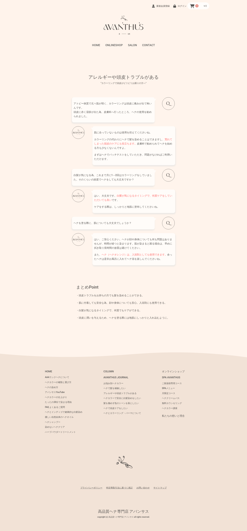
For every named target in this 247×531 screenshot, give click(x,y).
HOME (96, 45)
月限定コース (168, 393)
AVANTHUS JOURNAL (115, 377)
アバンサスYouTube (55, 392)
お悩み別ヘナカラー (113, 383)
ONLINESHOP (114, 45)
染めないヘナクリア (55, 427)
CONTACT (148, 45)
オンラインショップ (173, 371)
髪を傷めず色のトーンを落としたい (121, 403)
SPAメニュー (168, 388)
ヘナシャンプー (52, 422)
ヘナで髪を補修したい (114, 388)
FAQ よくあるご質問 (55, 407)
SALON (132, 45)
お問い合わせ (143, 487)
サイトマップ (160, 487)
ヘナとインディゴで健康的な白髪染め (63, 412)
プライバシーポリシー (91, 487)
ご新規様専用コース (172, 383)
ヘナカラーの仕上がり (56, 397)
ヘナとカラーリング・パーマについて (122, 413)
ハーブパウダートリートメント (60, 432)
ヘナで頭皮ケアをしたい (115, 408)
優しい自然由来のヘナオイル (59, 417)
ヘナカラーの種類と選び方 (58, 382)
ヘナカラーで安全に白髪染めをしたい (122, 398)
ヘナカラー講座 (169, 408)
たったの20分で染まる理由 (58, 402)
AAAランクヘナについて (57, 377)
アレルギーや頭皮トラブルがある (120, 393)
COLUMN (108, 371)
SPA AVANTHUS (171, 377)
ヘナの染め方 (51, 387)
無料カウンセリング (172, 403)
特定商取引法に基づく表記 (119, 487)
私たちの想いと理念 (173, 415)
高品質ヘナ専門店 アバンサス (123, 511)
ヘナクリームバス (171, 398)
